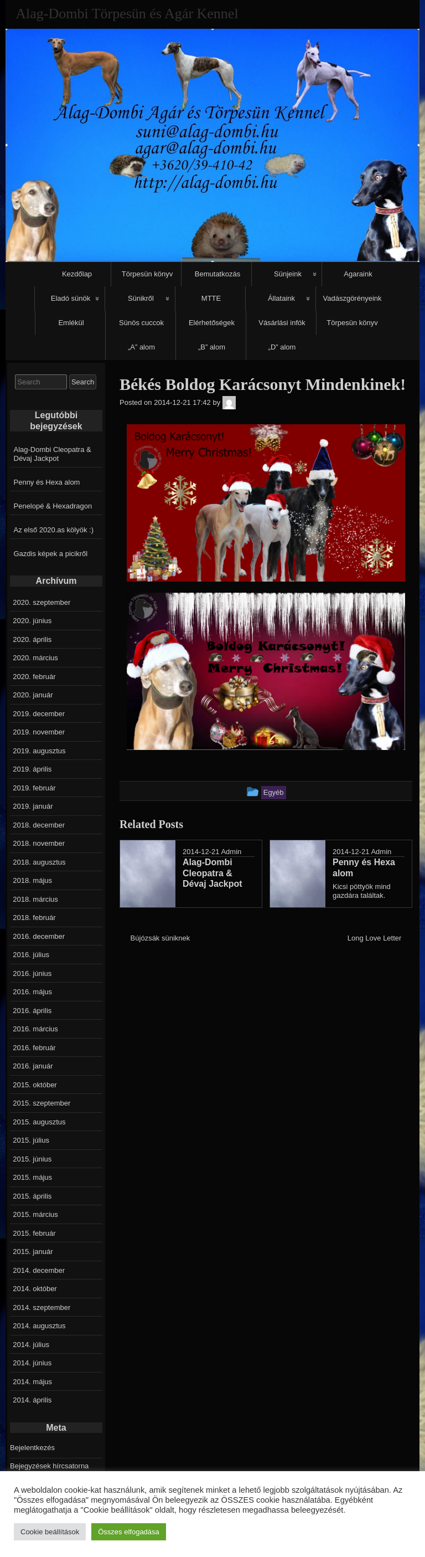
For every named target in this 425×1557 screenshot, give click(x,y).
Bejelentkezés (32, 1447)
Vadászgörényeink (352, 298)
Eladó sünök (71, 298)
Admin (231, 851)
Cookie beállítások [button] (49, 1532)
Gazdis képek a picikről (51, 553)
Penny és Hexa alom (47, 482)
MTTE (211, 298)
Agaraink (358, 274)
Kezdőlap (77, 274)
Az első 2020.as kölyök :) (54, 530)
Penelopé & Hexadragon (53, 506)
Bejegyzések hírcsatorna (49, 1466)
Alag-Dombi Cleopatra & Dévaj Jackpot (52, 454)
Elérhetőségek (212, 322)
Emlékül (71, 322)
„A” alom (141, 347)
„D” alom (282, 347)
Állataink (281, 298)
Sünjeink (288, 274)
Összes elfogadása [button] (128, 1532)
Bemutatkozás (217, 274)
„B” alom (211, 347)
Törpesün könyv (147, 274)
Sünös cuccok (141, 322)
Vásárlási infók (281, 322)
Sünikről (141, 298)
